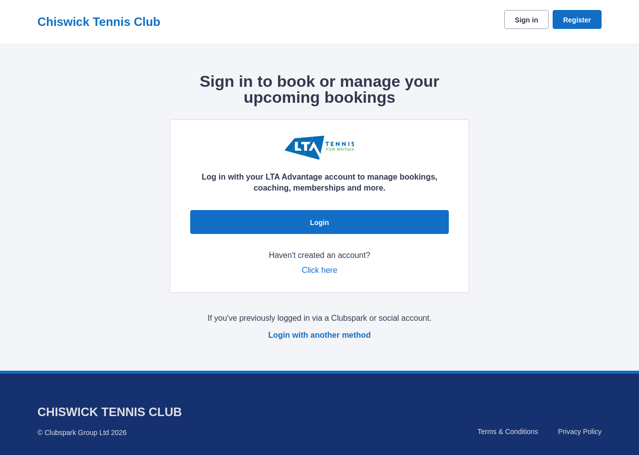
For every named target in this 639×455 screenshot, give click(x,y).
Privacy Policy (580, 432)
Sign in (526, 20)
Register (577, 20)
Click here (319, 270)
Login (319, 223)
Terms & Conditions (507, 432)
